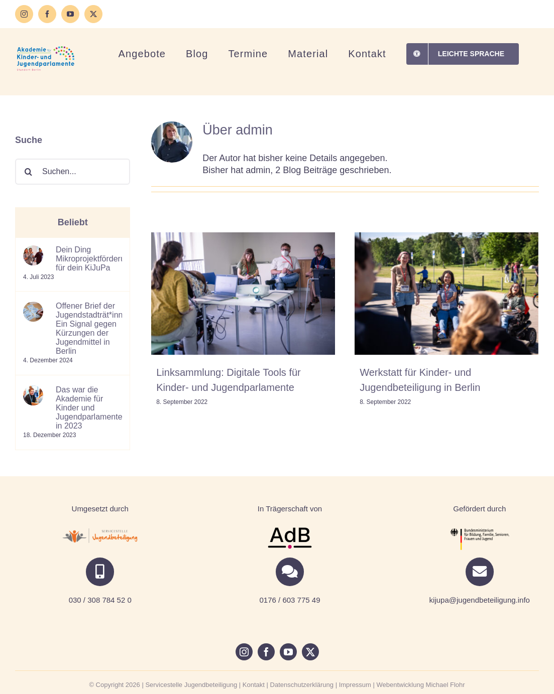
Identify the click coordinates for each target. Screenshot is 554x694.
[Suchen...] (72, 172)
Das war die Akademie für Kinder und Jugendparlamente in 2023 (89, 407)
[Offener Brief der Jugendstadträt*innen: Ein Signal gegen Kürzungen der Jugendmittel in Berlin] (33, 307)
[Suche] (28, 172)
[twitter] (310, 651)
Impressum (355, 684)
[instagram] (244, 651)
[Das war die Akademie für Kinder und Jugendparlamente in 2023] (33, 391)
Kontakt (254, 684)
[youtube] (288, 651)
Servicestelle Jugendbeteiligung (191, 684)
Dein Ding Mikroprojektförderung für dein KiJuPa (89, 258)
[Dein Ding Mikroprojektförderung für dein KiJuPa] (33, 251)
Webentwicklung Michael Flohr (421, 684)
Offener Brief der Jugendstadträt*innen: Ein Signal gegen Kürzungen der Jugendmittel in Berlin (89, 328)
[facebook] (266, 651)
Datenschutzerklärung (302, 684)
